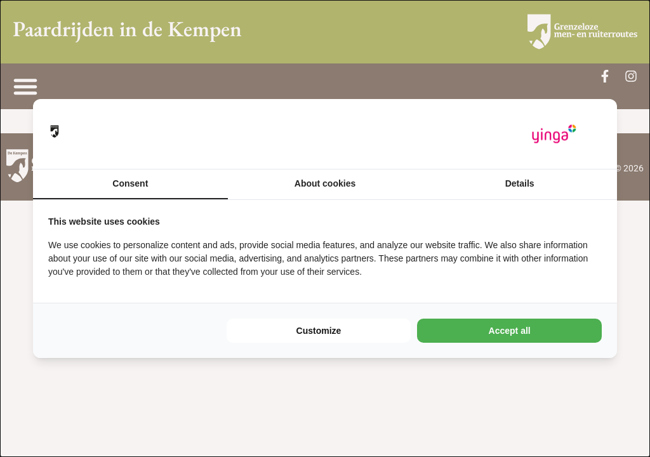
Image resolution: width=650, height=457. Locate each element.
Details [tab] (519, 183)
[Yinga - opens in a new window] (554, 134)
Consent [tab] (130, 183)
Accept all (510, 331)
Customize (319, 331)
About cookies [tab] (325, 183)
